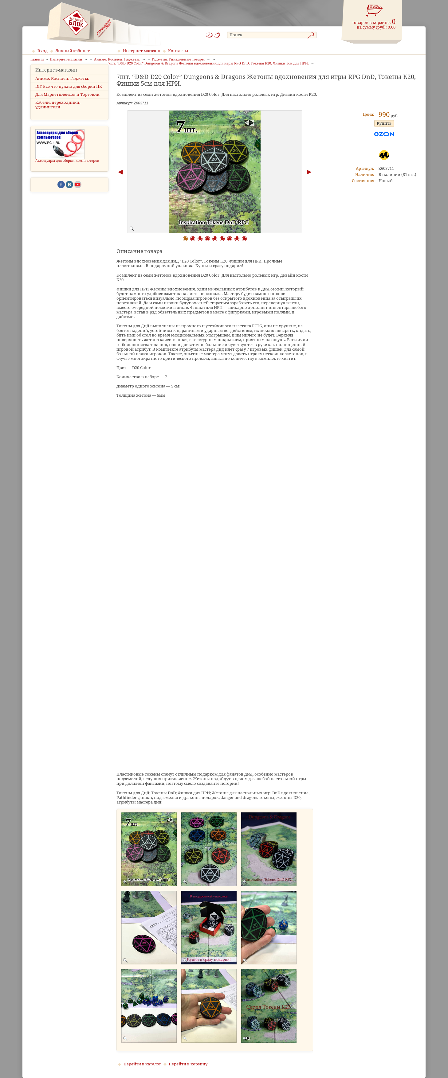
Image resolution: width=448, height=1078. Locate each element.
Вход (42, 51)
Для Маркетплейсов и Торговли (67, 103)
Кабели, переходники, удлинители (57, 114)
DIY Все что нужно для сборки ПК (68, 95)
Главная (37, 59)
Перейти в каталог (142, 1064)
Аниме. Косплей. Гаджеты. (62, 87)
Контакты (178, 51)
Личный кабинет (72, 51)
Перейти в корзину (188, 1064)
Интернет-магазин (141, 51)
